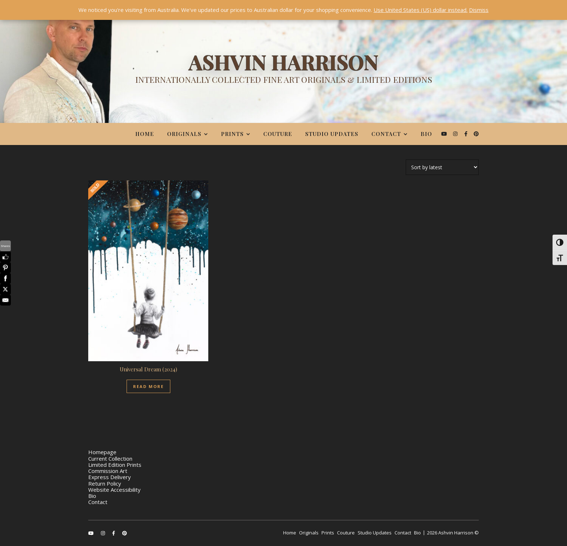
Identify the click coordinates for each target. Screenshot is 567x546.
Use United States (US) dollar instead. (421, 9)
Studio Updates (331, 133)
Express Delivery (109, 477)
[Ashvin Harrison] (283, 70)
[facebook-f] (466, 133)
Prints (232, 133)
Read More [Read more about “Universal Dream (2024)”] (148, 386)
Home (144, 133)
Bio (426, 133)
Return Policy (104, 483)
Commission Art (107, 470)
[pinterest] (476, 133)
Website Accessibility (114, 489)
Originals (184, 133)
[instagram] (456, 133)
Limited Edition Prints (114, 464)
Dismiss (479, 9)
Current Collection (110, 458)
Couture (277, 133)
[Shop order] (442, 167)
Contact (386, 133)
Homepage (102, 452)
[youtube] (444, 133)
